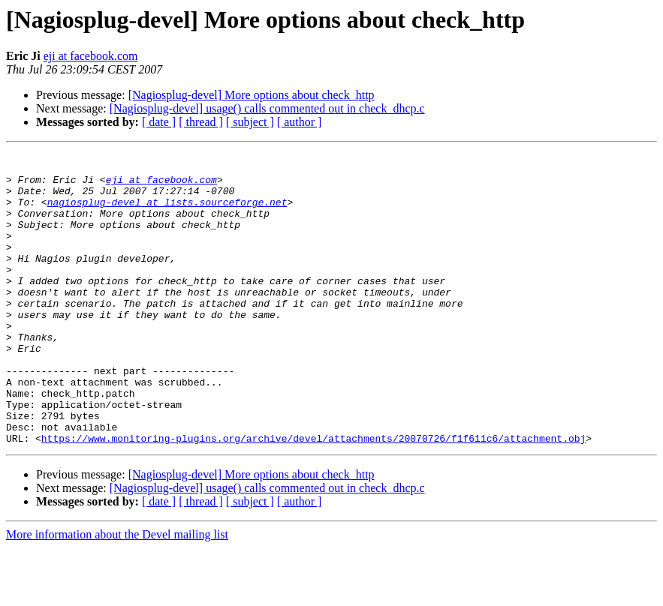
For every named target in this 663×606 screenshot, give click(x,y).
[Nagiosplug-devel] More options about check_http (251, 94)
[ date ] (159, 122)
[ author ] (299, 122)
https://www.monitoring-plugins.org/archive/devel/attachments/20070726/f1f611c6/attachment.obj (313, 496)
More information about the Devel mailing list (117, 592)
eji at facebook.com (91, 56)
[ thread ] (201, 122)
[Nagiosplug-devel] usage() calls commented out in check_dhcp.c (267, 108)
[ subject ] (250, 122)
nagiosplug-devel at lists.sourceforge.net (167, 213)
